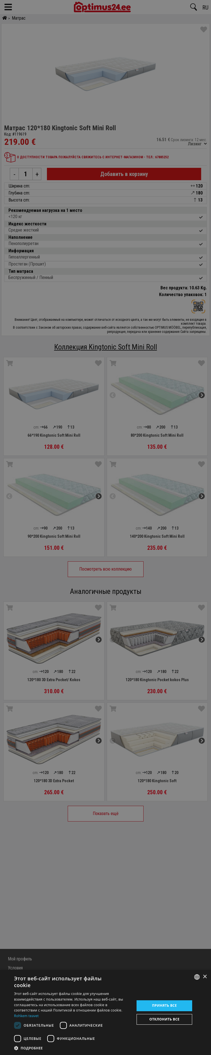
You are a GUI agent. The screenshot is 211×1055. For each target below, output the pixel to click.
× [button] (205, 977)
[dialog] (105, 1012)
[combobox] (197, 977)
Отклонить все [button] (164, 1019)
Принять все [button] (164, 1005)
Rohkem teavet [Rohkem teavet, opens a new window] (26, 1015)
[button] (72, 1048)
